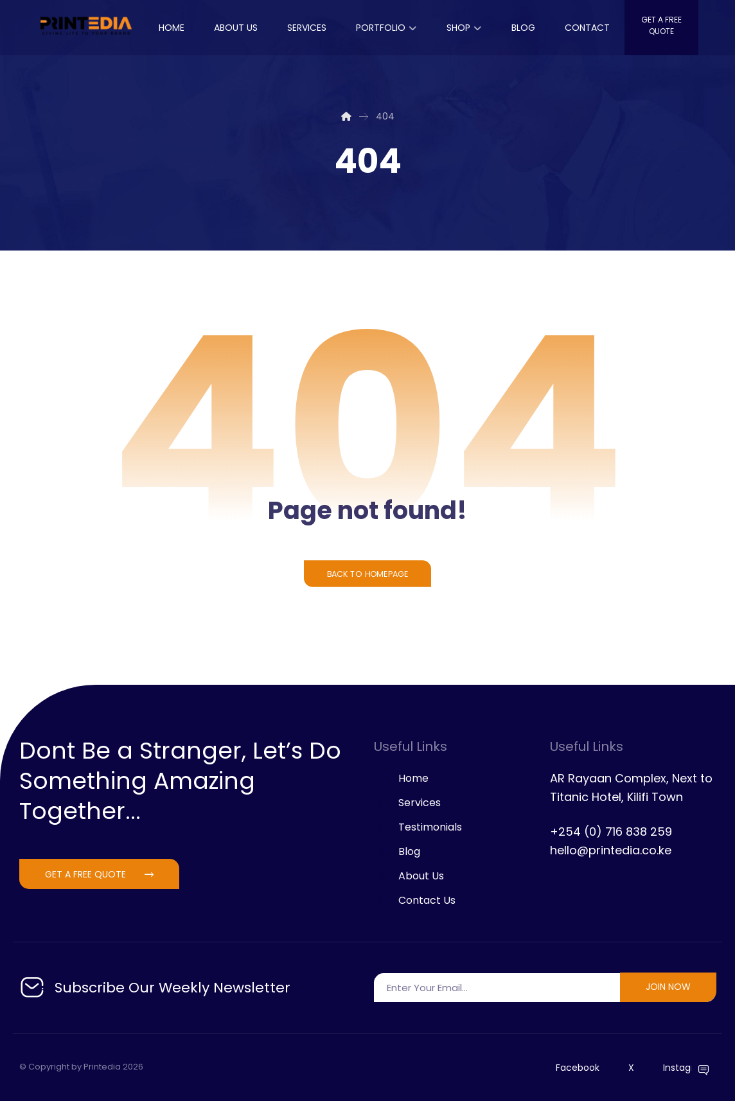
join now (668, 986)
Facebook (577, 1067)
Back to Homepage (367, 573)
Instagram (686, 1067)
